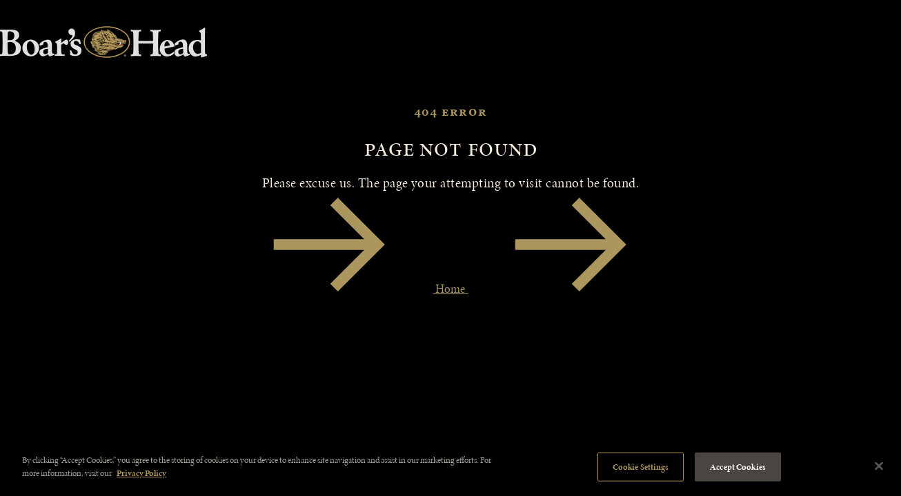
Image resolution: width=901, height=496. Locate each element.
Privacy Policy (141, 473)
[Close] (879, 466)
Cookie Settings (641, 467)
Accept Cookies (738, 467)
